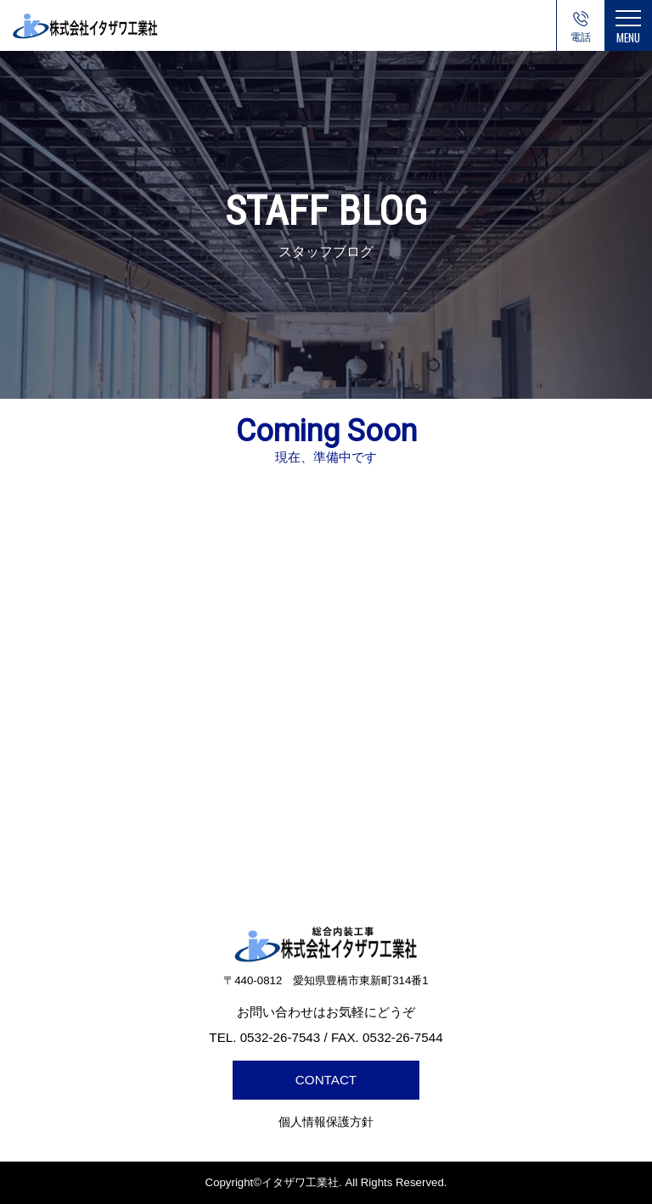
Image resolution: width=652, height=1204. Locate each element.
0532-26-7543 (581, 41)
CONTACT (326, 1079)
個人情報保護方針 (326, 1121)
